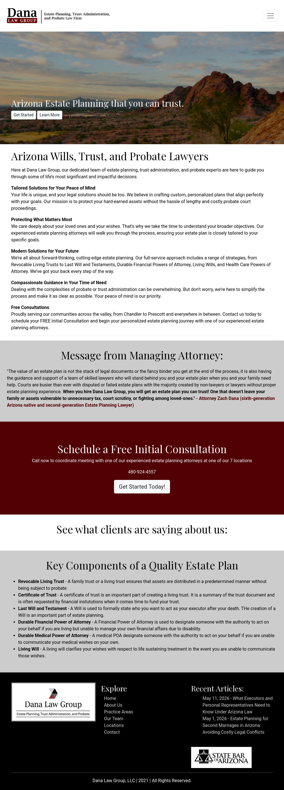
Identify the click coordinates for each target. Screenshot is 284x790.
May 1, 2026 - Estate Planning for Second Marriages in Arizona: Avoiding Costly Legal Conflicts (235, 725)
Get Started (24, 115)
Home (110, 698)
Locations (114, 725)
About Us (113, 705)
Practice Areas (118, 712)
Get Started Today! (142, 486)
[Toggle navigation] (270, 15)
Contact (112, 732)
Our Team (113, 718)
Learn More (50, 115)
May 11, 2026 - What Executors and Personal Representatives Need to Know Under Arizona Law (237, 705)
